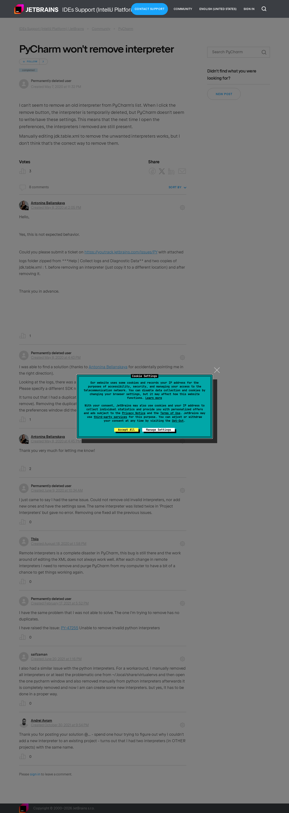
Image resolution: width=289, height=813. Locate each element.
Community (183, 9)
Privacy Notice (133, 413)
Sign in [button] (249, 9)
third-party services (110, 417)
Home (36, 9)
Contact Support (150, 9)
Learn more (153, 398)
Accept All (126, 430)
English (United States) (217, 9)
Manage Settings (158, 430)
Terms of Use (170, 413)
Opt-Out (178, 421)
